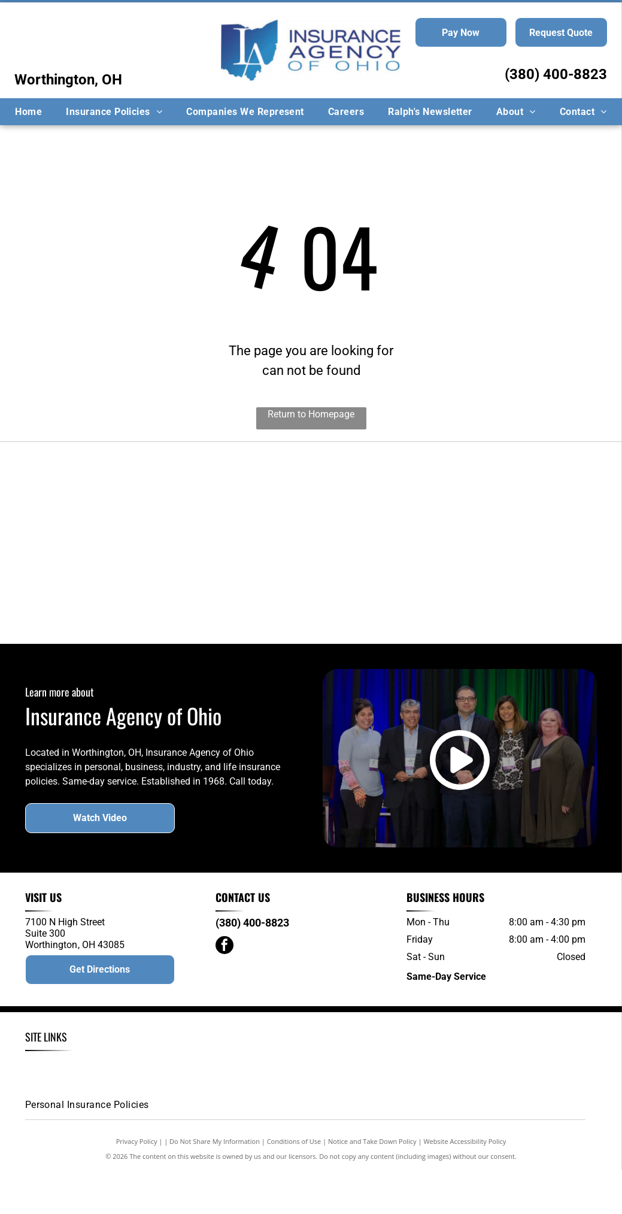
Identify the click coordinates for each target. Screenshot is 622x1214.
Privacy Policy (136, 1185)
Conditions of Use (294, 1185)
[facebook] (224, 990)
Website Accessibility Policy (464, 1185)
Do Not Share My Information (214, 1185)
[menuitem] (28, 111)
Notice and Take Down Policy (372, 1185)
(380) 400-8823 (556, 74)
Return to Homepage (311, 414)
